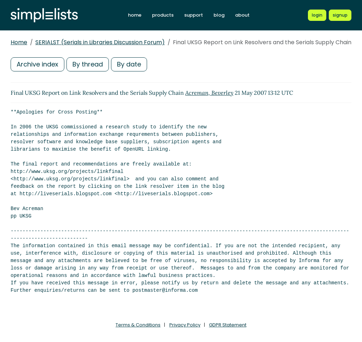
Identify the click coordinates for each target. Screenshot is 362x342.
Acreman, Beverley (209, 92)
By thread (87, 64)
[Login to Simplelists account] (317, 15)
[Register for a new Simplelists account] (340, 15)
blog (219, 15)
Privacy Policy (184, 324)
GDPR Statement (227, 324)
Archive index (37, 64)
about (242, 15)
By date (129, 64)
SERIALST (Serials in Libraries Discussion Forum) (100, 42)
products (163, 15)
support (193, 15)
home (134, 15)
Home (19, 42)
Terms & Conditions (138, 324)
